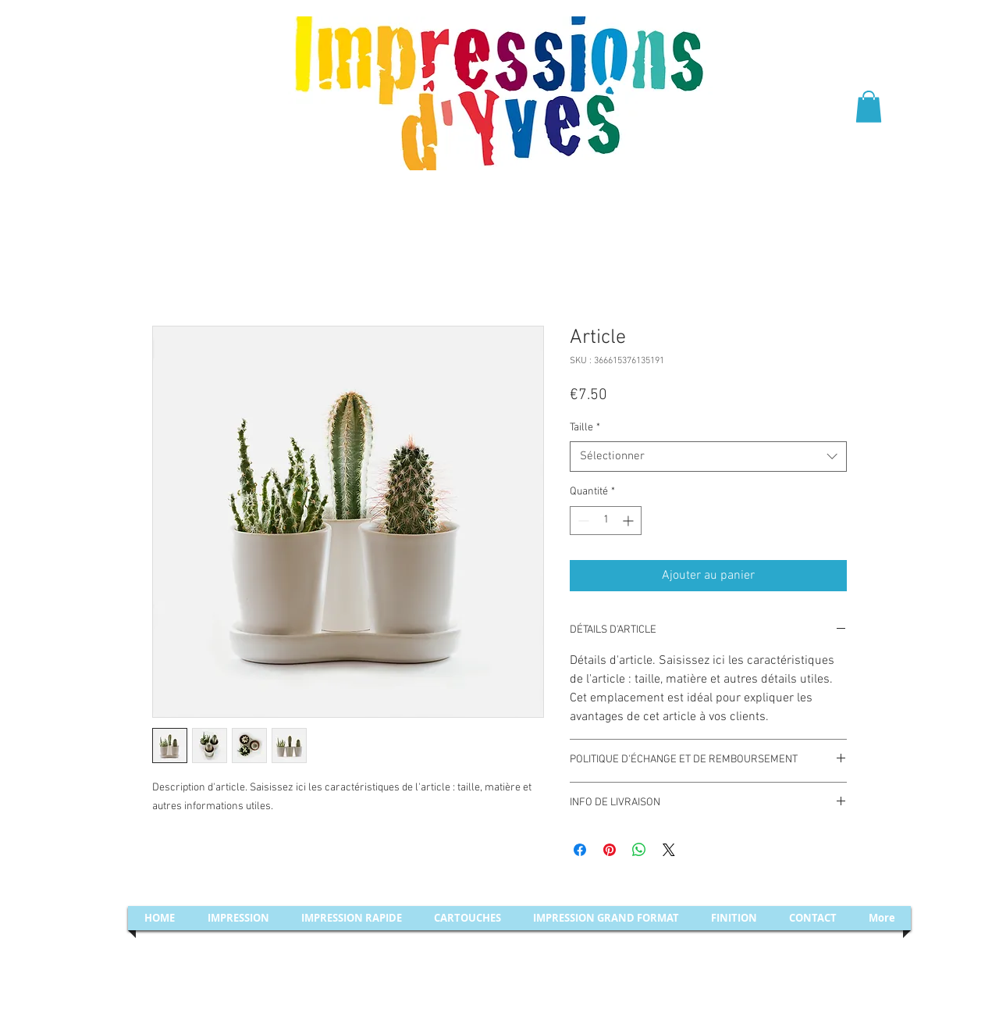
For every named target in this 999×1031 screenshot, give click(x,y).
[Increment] (629, 520)
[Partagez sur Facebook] (580, 849)
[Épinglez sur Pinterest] (609, 849)
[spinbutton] (606, 520)
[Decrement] (582, 520)
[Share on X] (668, 849)
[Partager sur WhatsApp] (639, 849)
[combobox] (708, 456)
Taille (585, 427)
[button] (868, 107)
